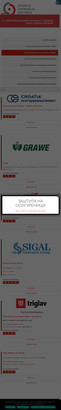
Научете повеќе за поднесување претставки (30, 211)
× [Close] (58, 196)
